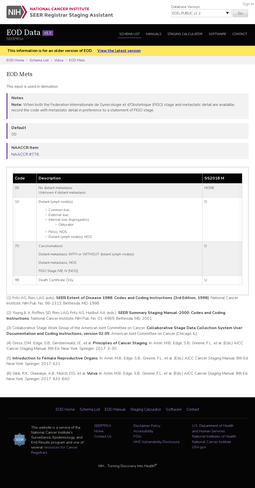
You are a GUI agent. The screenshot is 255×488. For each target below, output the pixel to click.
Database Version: (185, 6)
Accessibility (143, 431)
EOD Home (15, 60)
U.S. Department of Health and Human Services (213, 428)
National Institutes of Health (214, 436)
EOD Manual (115, 409)
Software (217, 34)
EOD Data (29, 33)
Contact (239, 34)
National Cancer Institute (211, 441)
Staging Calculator (184, 34)
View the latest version (119, 50)
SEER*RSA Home (102, 428)
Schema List (129, 34)
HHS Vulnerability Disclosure (156, 441)
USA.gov (199, 446)
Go (240, 13)
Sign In (248, 4)
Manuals (153, 34)
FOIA (137, 436)
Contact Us (103, 436)
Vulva (58, 60)
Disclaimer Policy (146, 425)
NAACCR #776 (25, 154)
